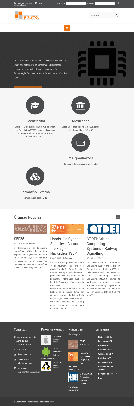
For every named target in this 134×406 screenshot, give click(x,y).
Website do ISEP (105, 354)
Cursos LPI (57, 363)
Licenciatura (35, 121)
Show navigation (67, 28)
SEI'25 (19, 239)
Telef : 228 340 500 (23, 3)
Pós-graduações (80, 158)
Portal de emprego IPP (108, 374)
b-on (100, 378)
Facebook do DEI (105, 341)
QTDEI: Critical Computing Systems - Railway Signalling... (80, 380)
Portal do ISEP (104, 358)
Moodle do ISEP (105, 362)
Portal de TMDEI (105, 350)
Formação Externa (35, 192)
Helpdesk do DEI (105, 337)
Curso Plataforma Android (57, 352)
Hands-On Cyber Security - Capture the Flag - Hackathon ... (80, 359)
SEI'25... (83, 341)
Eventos (32, 244)
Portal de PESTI (105, 345)
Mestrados (80, 121)
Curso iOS (57, 336)
